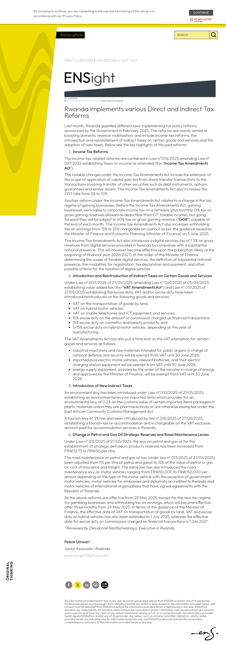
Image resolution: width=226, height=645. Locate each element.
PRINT (69, 60)
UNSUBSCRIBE (107, 60)
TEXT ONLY (129, 60)
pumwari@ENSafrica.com (86, 555)
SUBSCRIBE (84, 60)
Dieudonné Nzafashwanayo (84, 100)
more (203, 19)
